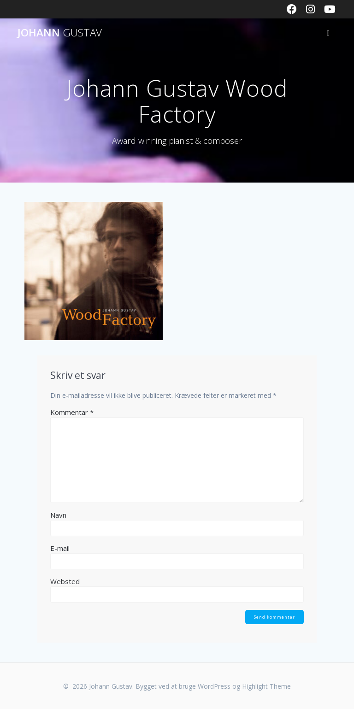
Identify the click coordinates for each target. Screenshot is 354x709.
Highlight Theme (266, 686)
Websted (65, 581)
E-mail (60, 548)
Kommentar (72, 412)
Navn (58, 515)
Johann (60, 33)
